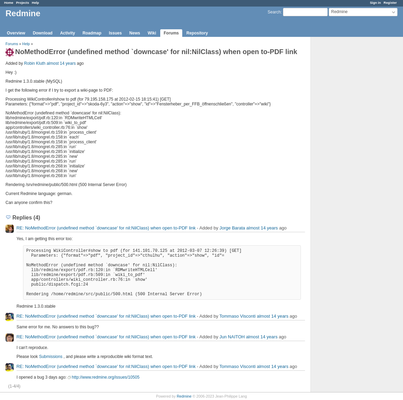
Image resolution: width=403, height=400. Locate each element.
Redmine (184, 396)
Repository (197, 33)
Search (274, 12)
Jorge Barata (232, 227)
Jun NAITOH (231, 336)
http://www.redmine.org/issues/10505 (106, 377)
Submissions (50, 356)
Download (42, 33)
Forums (171, 33)
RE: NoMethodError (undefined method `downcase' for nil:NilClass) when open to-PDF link (106, 227)
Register (390, 2)
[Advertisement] (345, 145)
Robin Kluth (34, 63)
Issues (115, 33)
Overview (16, 33)
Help (35, 2)
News (134, 33)
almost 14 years (61, 63)
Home (8, 2)
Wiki (152, 33)
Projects (22, 2)
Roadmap (92, 33)
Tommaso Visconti (237, 316)
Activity (67, 33)
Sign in (375, 2)
